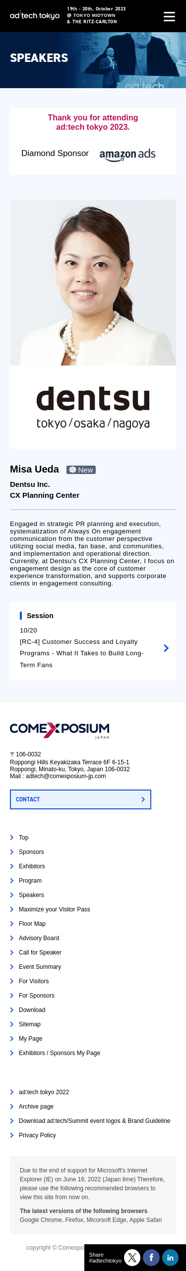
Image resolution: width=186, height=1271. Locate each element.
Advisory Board (39, 938)
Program (30, 880)
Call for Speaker (40, 952)
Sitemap (30, 1024)
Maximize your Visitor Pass (54, 909)
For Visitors (34, 981)
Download (32, 1009)
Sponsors (31, 851)
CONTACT (28, 799)
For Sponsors (37, 995)
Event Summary (40, 966)
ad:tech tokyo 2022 (44, 1092)
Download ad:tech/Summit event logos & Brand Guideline (95, 1120)
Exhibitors (32, 866)
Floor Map (32, 923)
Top (23, 837)
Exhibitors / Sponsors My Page (59, 1053)
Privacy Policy (37, 1135)
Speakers (31, 895)
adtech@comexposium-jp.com (66, 776)
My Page (30, 1038)
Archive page (36, 1106)
